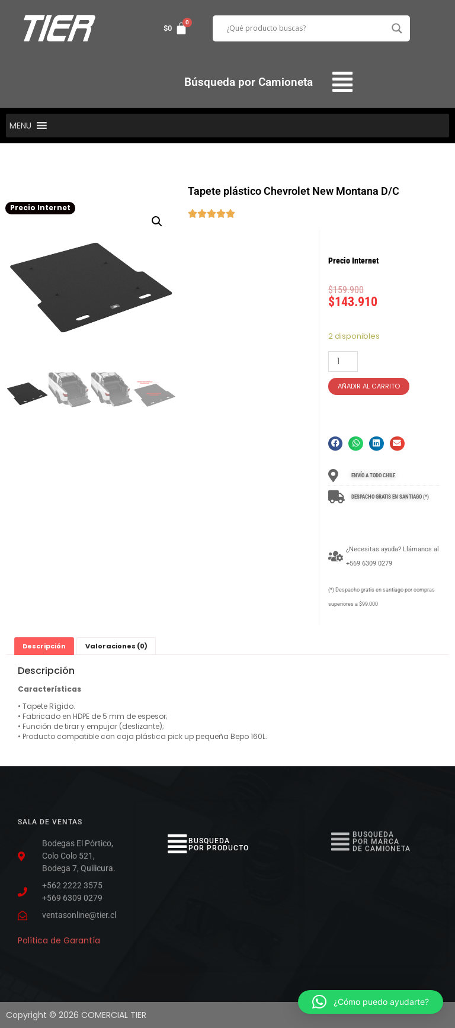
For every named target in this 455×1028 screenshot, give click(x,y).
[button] (343, 82)
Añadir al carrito (369, 386)
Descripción (44, 646)
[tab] (44, 646)
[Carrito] (175, 28)
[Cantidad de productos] (343, 361)
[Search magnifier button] (397, 28)
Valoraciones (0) (116, 646)
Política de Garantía (59, 937)
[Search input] (306, 28)
